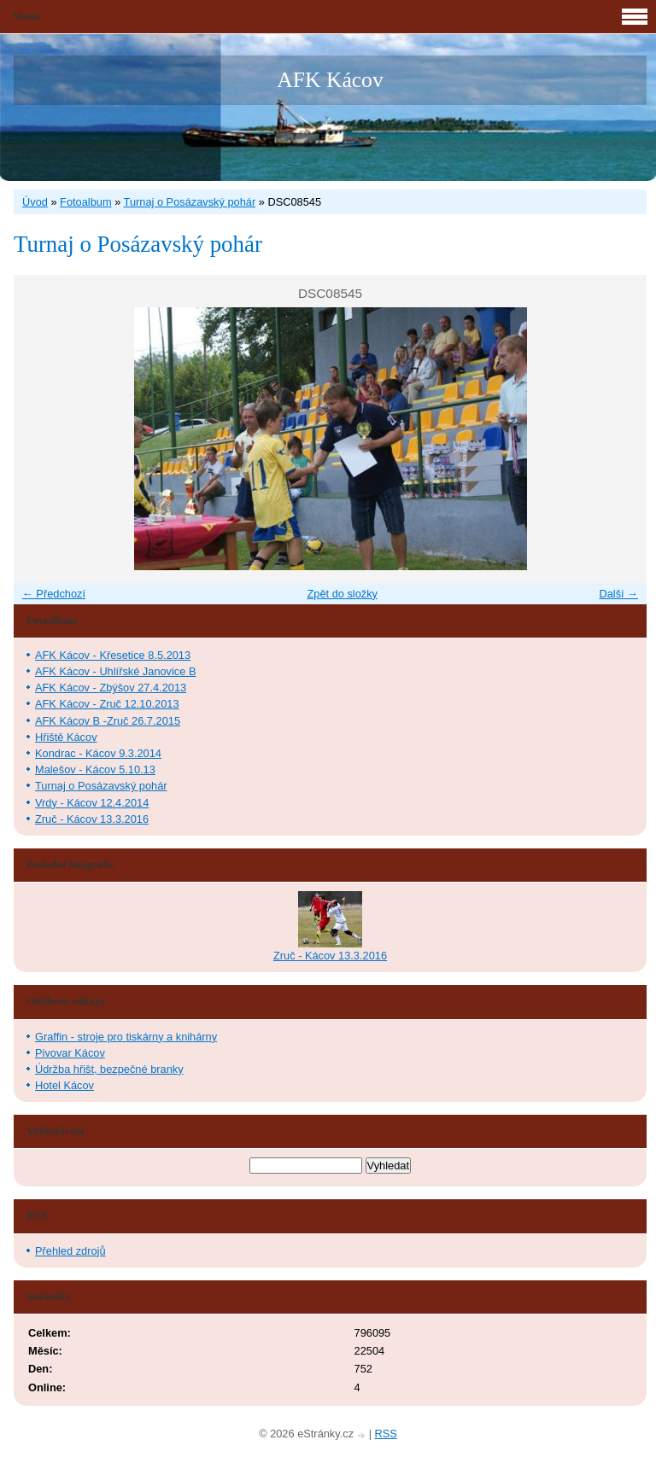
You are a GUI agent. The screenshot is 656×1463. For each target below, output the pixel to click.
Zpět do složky (342, 593)
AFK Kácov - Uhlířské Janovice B (115, 671)
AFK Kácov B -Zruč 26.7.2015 (107, 720)
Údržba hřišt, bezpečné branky (109, 1069)
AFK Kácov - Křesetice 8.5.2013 (112, 655)
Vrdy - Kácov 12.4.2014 (92, 802)
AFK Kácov (330, 79)
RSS (386, 1433)
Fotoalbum (85, 201)
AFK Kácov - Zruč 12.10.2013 (107, 703)
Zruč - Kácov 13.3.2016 (92, 819)
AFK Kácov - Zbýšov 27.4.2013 (110, 687)
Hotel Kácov (64, 1085)
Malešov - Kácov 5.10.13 (95, 769)
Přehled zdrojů (70, 1250)
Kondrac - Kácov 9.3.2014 (98, 753)
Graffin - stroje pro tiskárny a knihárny (126, 1036)
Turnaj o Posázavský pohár (190, 201)
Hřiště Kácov (66, 737)
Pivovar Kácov (70, 1052)
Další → (618, 593)
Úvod (35, 201)
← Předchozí (53, 593)
